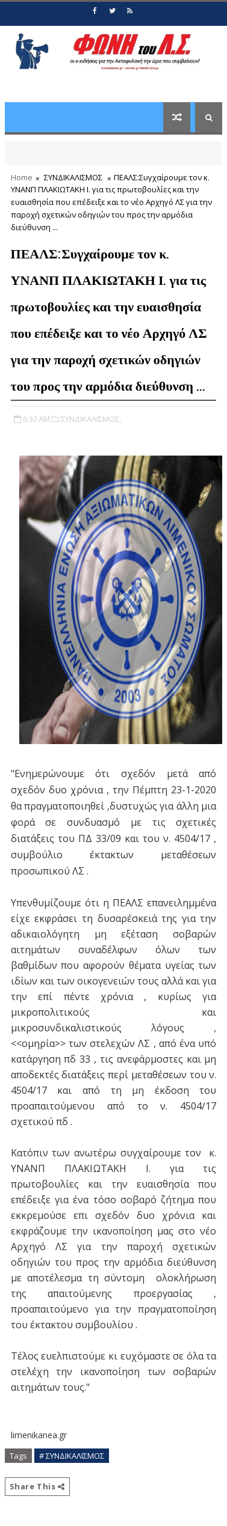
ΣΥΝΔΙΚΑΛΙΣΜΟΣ (73, 177)
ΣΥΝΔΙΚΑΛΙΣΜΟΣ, (91, 419)
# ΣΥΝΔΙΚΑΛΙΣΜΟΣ (71, 1455)
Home (22, 177)
